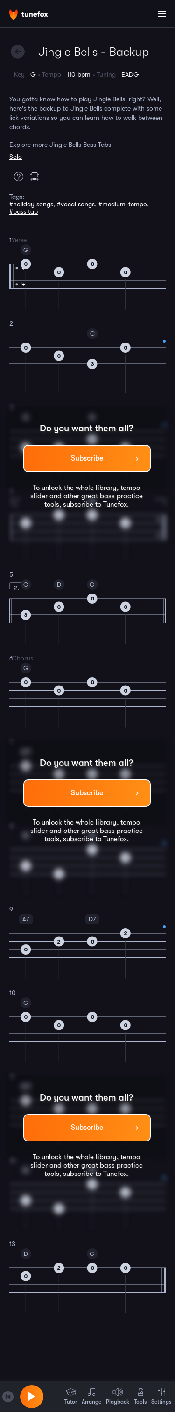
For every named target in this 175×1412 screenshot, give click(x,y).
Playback (117, 1396)
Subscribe (87, 458)
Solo (15, 156)
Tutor (70, 1396)
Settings (161, 1396)
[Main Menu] (161, 14)
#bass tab (23, 211)
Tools (140, 1396)
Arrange (91, 1396)
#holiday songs (31, 204)
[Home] (37, 15)
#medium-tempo (122, 204)
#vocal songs (76, 204)
